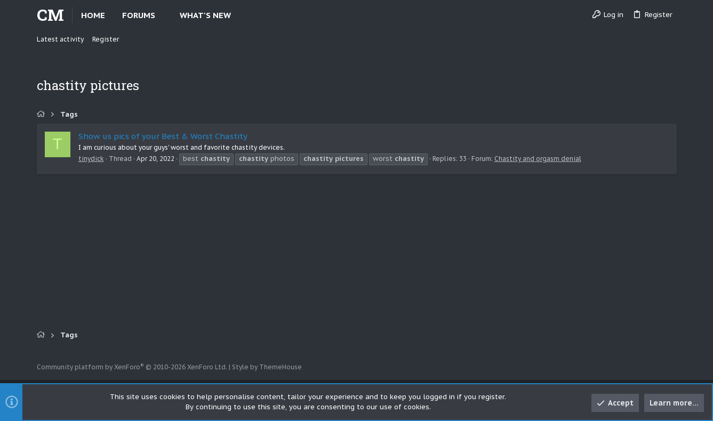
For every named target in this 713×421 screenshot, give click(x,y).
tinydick (91, 159)
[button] (164, 15)
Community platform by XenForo (132, 367)
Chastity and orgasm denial (537, 159)
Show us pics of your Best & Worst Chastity (162, 136)
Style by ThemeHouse (267, 367)
